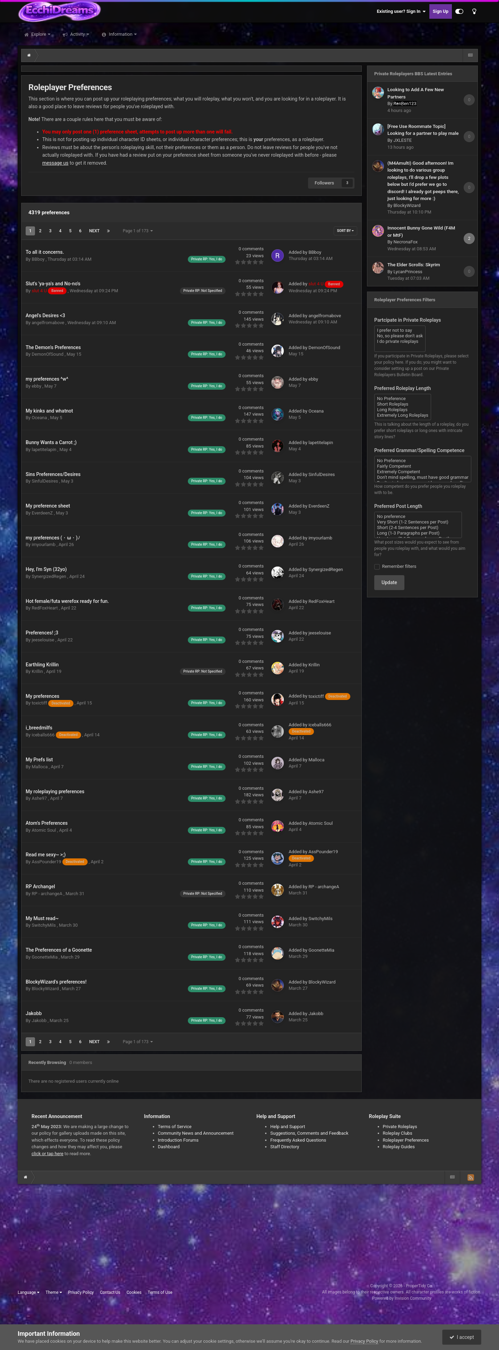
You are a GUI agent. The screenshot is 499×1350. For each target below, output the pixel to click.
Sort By (345, 231)
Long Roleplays (402, 410)
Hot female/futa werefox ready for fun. (67, 601)
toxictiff (53, 703)
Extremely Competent (422, 472)
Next (94, 230)
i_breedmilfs (39, 727)
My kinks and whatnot (49, 411)
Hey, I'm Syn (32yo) (46, 569)
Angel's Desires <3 (45, 315)
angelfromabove (48, 322)
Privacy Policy (81, 1292)
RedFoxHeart (45, 608)
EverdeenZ (43, 513)
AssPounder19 (60, 861)
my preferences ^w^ (47, 379)
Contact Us (110, 1292)
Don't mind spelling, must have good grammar (422, 477)
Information (120, 34)
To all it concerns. (45, 252)
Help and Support (287, 1126)
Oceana (40, 417)
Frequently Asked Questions (298, 1140)
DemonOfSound (48, 354)
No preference (418, 516)
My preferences (42, 696)
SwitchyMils (44, 925)
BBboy (38, 259)
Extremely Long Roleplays (402, 415)
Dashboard (169, 1146)
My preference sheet (48, 506)
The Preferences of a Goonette (59, 950)
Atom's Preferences (47, 823)
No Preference (402, 398)
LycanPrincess (407, 271)
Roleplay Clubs (397, 1133)
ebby (37, 386)
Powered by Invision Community (401, 1298)
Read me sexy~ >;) (45, 854)
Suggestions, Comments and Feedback (309, 1133)
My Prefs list (39, 759)
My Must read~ (42, 918)
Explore (38, 34)
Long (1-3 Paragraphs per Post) (418, 533)
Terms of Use (160, 1292)
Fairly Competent (422, 466)
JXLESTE (402, 140)
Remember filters (398, 566)
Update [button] (389, 582)
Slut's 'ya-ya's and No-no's (53, 283)
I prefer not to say (399, 330)
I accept (461, 1337)
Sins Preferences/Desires (53, 474)
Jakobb (34, 1013)
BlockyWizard (46, 988)
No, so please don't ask (399, 336)
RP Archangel (40, 886)
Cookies (133, 1292)
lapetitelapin (44, 449)
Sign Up (440, 11)
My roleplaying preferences (55, 791)
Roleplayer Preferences (406, 1140)
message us (55, 163)
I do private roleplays (399, 341)
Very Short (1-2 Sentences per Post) (418, 522)
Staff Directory (284, 1146)
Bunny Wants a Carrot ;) (51, 442)
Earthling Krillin (42, 664)
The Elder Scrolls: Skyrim (413, 264)
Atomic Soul (44, 830)
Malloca (40, 766)
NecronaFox (405, 241)
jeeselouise (43, 639)
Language (29, 1292)
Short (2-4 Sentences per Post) (418, 527)
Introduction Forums (178, 1140)
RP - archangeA (47, 893)
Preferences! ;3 (42, 632)
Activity (77, 34)
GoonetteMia (45, 957)
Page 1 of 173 (138, 230)
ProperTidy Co (419, 1285)
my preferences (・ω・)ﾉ (53, 537)
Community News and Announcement (196, 1133)
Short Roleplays (402, 404)
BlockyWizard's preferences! (56, 982)
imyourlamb (44, 544)
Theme (54, 1292)
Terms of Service (175, 1126)
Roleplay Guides (399, 1146)
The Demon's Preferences (53, 347)
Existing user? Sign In (401, 11)
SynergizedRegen (49, 576)
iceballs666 (57, 734)
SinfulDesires (45, 481)
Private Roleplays (400, 1126)
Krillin (38, 671)
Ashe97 (40, 798)
